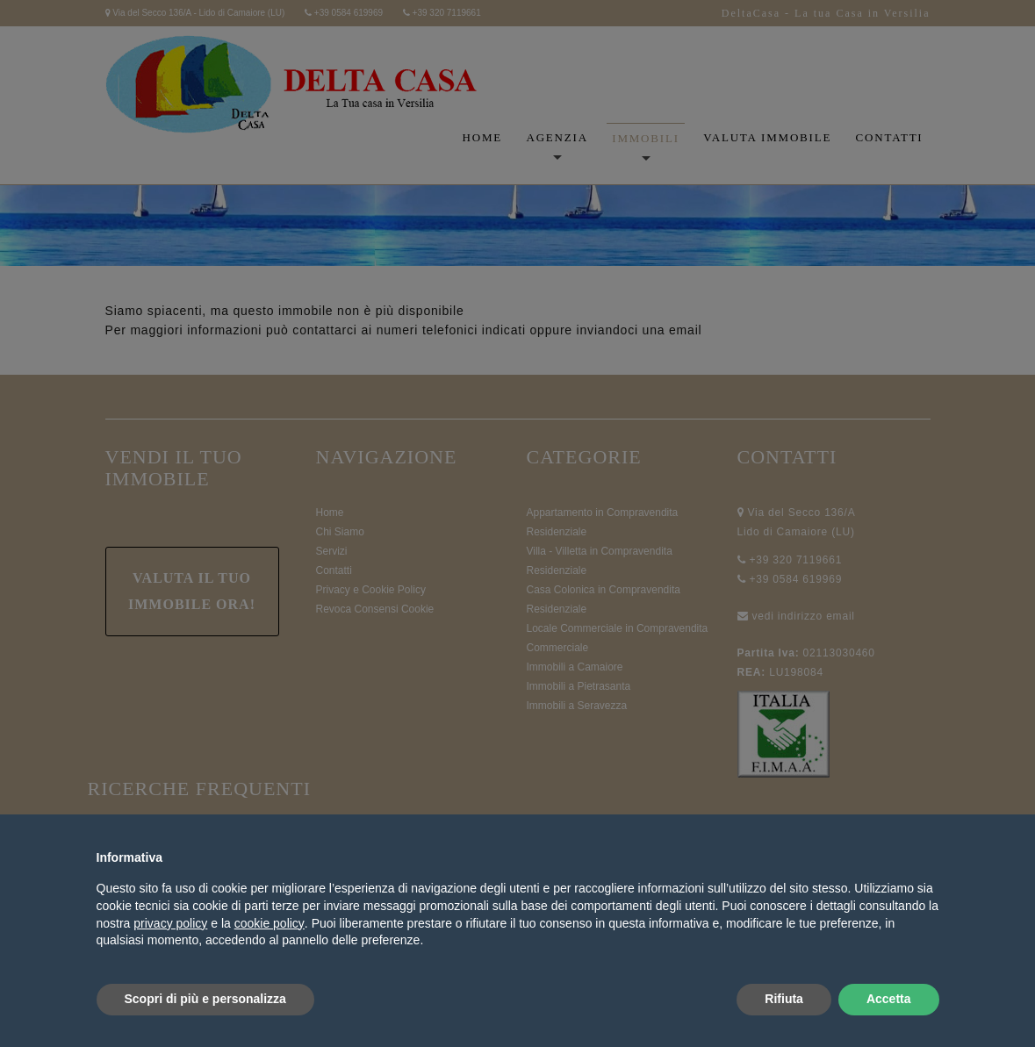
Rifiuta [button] (784, 999)
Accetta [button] (888, 999)
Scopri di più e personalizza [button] (205, 999)
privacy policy (170, 923)
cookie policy (269, 923)
